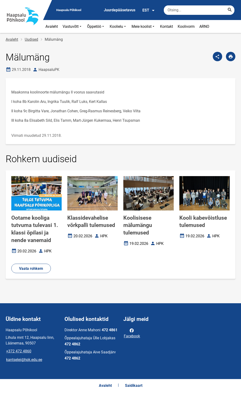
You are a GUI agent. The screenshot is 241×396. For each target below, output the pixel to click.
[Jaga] (217, 56)
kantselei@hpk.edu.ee (24, 359)
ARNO (204, 26)
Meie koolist (143, 26)
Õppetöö (96, 26)
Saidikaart (133, 385)
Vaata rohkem (31, 268)
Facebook (132, 333)
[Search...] (230, 10)
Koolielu (118, 26)
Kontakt (166, 26)
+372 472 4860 (18, 351)
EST (148, 10)
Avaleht (51, 26)
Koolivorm (186, 26)
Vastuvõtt (72, 26)
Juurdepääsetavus (119, 10)
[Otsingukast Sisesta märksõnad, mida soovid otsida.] (199, 10)
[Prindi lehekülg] (230, 56)
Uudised (31, 39)
